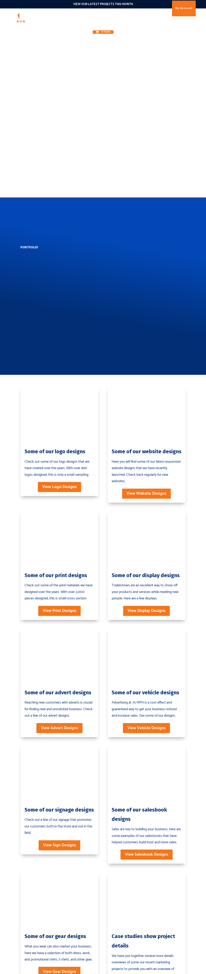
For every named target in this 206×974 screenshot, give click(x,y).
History (162, 893)
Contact (109, 26)
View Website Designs (146, 304)
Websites (96, 893)
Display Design (100, 929)
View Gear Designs (59, 783)
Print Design (99, 915)
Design (81, 17)
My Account (184, 8)
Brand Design (99, 907)
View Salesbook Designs (146, 666)
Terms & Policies (169, 929)
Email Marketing (136, 929)
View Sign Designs (59, 656)
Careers (162, 915)
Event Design (99, 936)
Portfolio (163, 907)
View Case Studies (146, 799)
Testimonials (166, 922)
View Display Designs (146, 422)
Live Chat (130, 936)
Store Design (99, 944)
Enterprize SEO (135, 900)
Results (142, 17)
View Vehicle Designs (146, 539)
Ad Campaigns (134, 907)
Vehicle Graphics (102, 922)
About (95, 26)
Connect (112, 17)
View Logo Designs (59, 298)
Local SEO (131, 893)
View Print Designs (59, 422)
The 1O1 (128, 17)
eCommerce (99, 900)
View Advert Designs (59, 539)
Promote (96, 17)
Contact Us (161, 839)
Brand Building (67, 893)
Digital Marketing (69, 900)
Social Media (133, 944)
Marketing (65, 17)
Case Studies (166, 900)
